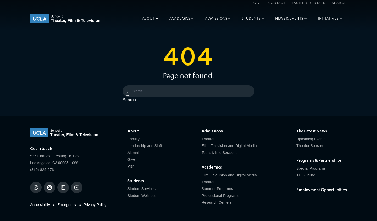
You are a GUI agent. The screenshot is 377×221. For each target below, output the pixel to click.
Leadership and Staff (144, 146)
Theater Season (309, 146)
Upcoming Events (310, 139)
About (150, 18)
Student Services (141, 189)
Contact (276, 3)
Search (339, 3)
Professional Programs (220, 196)
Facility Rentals (308, 3)
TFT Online (305, 175)
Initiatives (330, 18)
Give (257, 3)
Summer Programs (217, 189)
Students (253, 18)
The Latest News (311, 131)
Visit (130, 166)
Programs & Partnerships (319, 160)
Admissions (217, 18)
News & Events (290, 18)
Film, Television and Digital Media (229, 146)
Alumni (133, 153)
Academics (181, 18)
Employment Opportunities (321, 189)
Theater (208, 139)
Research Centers (217, 202)
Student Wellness (141, 196)
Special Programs (311, 168)
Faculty (133, 139)
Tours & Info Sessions (219, 153)
